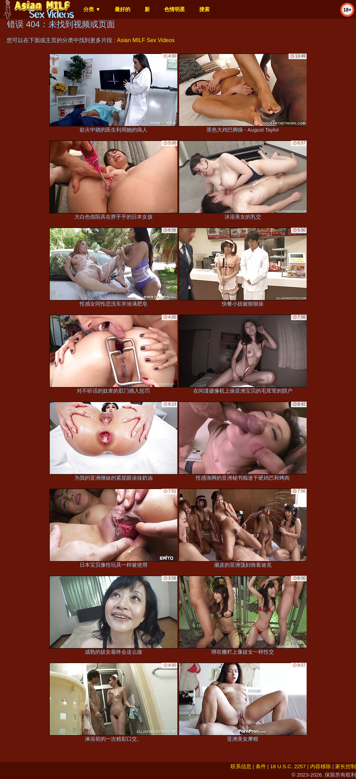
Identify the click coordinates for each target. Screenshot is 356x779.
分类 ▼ (91, 9)
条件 (261, 766)
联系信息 (240, 766)
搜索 (204, 9)
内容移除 (320, 766)
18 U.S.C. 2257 (288, 766)
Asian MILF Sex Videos (146, 40)
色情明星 (174, 9)
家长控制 (345, 766)
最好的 (122, 9)
